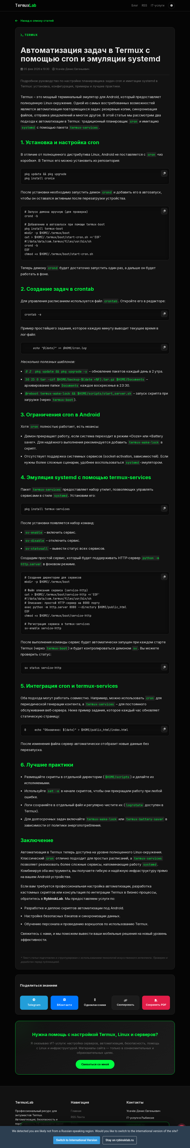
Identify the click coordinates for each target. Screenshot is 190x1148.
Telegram (33, 1002)
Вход (74, 1123)
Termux (25, 5)
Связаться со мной (95, 1064)
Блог (135, 5)
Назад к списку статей (35, 21)
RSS (144, 5)
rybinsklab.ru (136, 1124)
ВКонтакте (64, 1002)
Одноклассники (95, 1002)
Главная (76, 1110)
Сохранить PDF (156, 1002)
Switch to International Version (76, 1140)
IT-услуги (157, 5)
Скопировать (125, 1002)
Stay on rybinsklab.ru (120, 1140)
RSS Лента (78, 1117)
